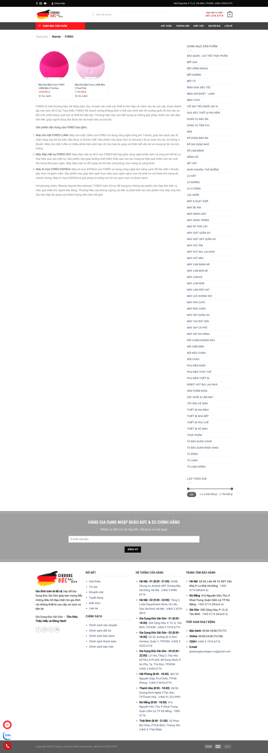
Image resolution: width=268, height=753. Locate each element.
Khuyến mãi (96, 592)
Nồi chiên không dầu (201, 340)
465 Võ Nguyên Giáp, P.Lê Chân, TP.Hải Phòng (159, 678)
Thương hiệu (183, 26)
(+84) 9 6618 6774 (160, 682)
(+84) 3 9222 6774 (223, 3)
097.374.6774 (214, 15)
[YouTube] (45, 3)
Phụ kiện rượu (196, 365)
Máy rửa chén (196, 308)
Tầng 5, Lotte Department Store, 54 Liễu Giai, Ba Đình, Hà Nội (159, 604)
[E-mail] (40, 3)
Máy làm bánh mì (198, 264)
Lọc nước (193, 194)
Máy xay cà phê (197, 327)
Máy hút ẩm (195, 245)
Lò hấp (191, 175)
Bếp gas (192, 62)
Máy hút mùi (195, 258)
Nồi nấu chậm (196, 352)
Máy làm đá (194, 277)
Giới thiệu (94, 581)
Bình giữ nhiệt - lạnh (201, 93)
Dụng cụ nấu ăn (197, 119)
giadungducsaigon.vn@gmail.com (210, 651)
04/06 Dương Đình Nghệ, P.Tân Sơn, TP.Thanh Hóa (158, 693)
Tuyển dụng (96, 597)
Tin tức (93, 586)
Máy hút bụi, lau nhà (201, 251)
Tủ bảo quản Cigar (199, 441)
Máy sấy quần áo (198, 315)
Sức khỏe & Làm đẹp (200, 397)
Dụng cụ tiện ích (198, 125)
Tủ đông (192, 454)
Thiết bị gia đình (198, 409)
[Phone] (7, 746)
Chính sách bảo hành (102, 636)
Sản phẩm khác (197, 390)
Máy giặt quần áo (198, 232)
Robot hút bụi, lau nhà (202, 384)
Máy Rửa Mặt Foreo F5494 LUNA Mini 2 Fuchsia (51, 86)
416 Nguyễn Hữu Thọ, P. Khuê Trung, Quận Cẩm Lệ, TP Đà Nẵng (158, 707)
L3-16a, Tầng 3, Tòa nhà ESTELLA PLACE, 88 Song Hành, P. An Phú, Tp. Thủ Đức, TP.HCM (160, 660)
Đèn (189, 131)
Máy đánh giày (196, 213)
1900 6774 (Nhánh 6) (211, 604)
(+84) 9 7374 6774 (169, 627)
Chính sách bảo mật (101, 646)
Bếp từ (191, 81)
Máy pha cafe (196, 302)
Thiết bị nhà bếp (198, 416)
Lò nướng (193, 182)
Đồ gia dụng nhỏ (198, 144)
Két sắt (192, 163)
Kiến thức (198, 26)
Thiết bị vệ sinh (197, 428)
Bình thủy (193, 100)
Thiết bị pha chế (198, 422)
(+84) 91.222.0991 (169, 697)
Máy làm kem (195, 283)
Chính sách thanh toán (102, 641)
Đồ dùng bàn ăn (197, 138)
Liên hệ (93, 608)
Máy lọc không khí (199, 296)
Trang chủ (42, 36)
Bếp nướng (194, 74)
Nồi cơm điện (195, 346)
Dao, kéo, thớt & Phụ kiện (203, 112)
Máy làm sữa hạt (198, 289)
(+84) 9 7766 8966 (150, 729)
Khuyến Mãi (214, 26)
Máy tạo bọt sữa (198, 321)
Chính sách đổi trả (100, 630)
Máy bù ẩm (194, 207)
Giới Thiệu (166, 26)
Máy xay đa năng (198, 334)
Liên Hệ (228, 26)
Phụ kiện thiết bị (198, 378)
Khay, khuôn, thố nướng (203, 169)
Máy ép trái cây (197, 226)
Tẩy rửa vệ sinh (197, 403)
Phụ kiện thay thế (199, 371)
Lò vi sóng (194, 188)
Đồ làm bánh (195, 150)
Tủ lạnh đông (196, 466)
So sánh (44, 96)
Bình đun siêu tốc (199, 87)
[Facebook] (37, 3)
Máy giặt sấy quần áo (201, 239)
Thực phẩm (194, 435)
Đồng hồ (192, 157)
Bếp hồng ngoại (197, 68)
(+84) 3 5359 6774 (150, 668)
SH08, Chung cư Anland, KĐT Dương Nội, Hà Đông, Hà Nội (160, 586)
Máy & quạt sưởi (197, 201)
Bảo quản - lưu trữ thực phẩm (207, 55)
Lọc (191, 494)
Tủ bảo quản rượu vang (202, 447)
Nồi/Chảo (193, 359)
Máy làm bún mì (197, 270)
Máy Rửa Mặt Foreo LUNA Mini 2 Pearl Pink (90, 86)
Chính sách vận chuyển (103, 625)
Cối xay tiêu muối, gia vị (202, 106)
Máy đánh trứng (198, 220)
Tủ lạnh (192, 460)
